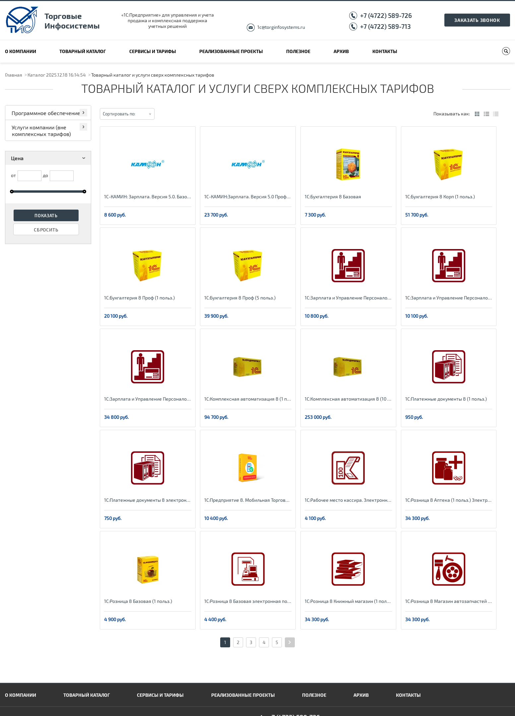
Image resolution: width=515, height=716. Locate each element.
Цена (49, 158)
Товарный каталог (82, 51)
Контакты (384, 51)
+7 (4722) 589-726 (386, 15)
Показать (46, 215)
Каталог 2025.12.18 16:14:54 (57, 75)
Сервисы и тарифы (152, 51)
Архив (341, 51)
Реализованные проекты (231, 51)
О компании (20, 51)
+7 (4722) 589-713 (385, 26)
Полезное (298, 51)
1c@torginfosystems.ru (281, 27)
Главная (13, 75)
